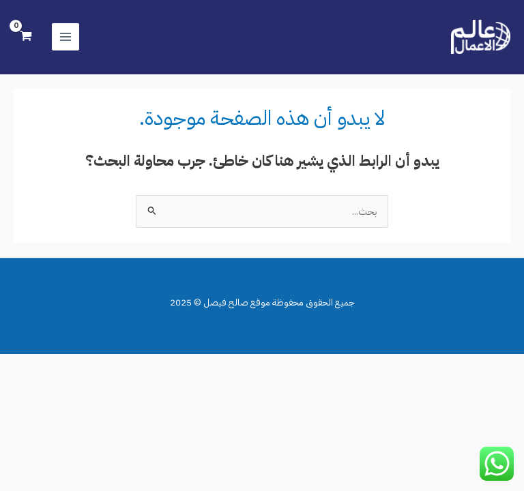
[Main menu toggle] (65, 36)
